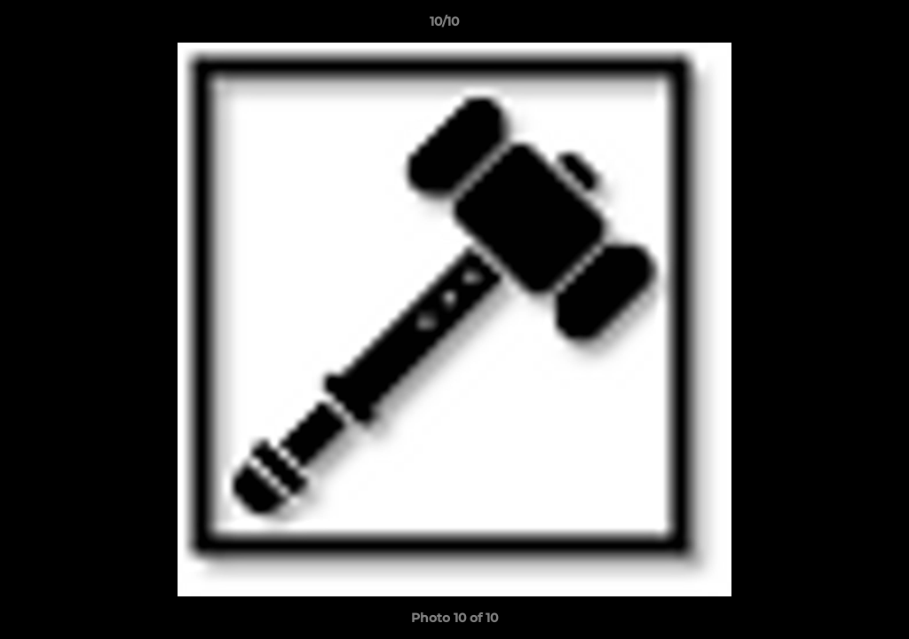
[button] (834, 26)
